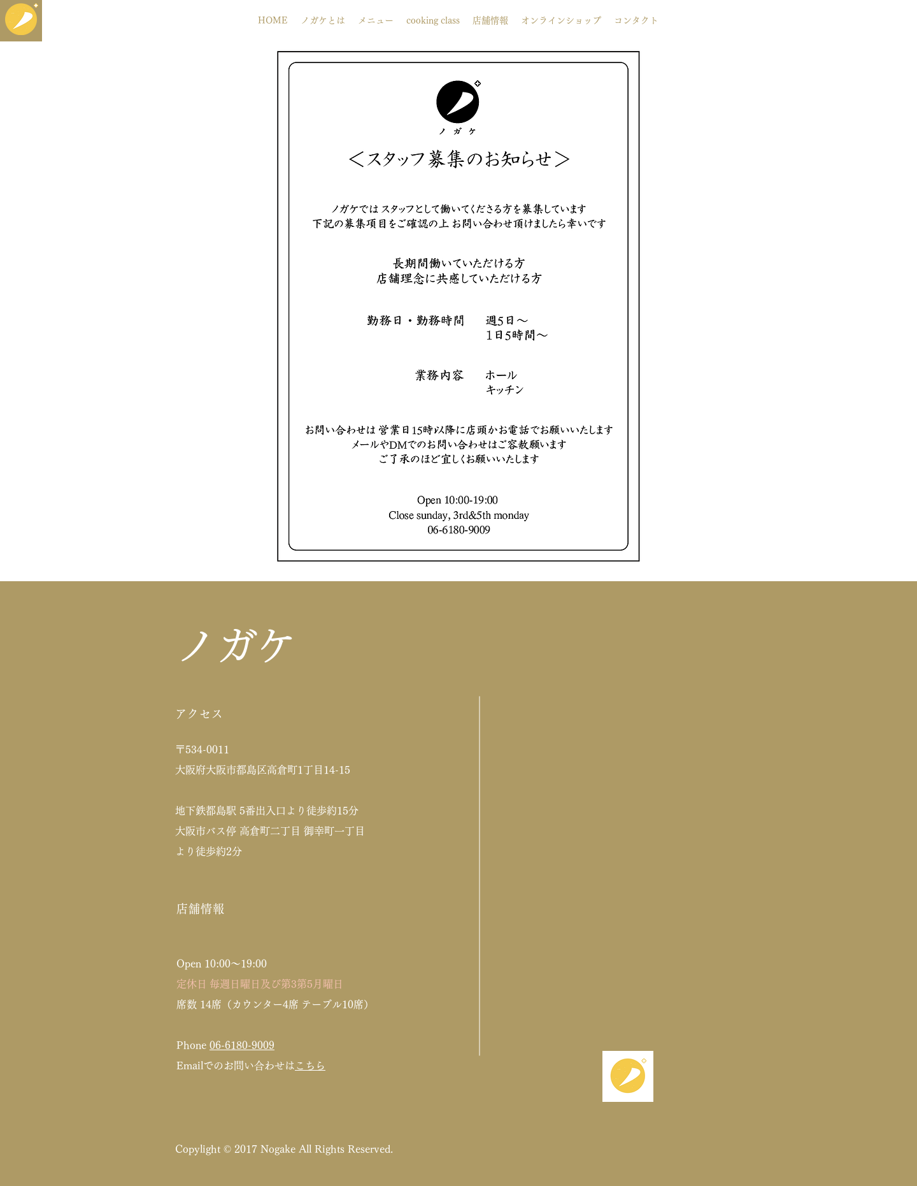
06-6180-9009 (242, 1045)
